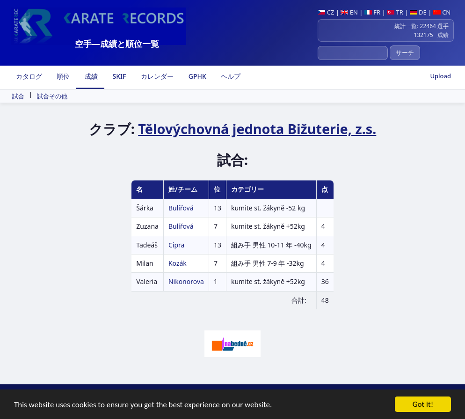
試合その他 (52, 96)
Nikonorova (186, 281)
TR (395, 12)
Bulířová (181, 207)
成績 (90, 76)
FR (372, 12)
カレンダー (156, 76)
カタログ (28, 76)
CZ (326, 12)
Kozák (177, 263)
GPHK (196, 76)
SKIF (118, 76)
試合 (18, 96)
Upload (440, 76)
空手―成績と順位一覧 (117, 43)
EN (349, 12)
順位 (62, 76)
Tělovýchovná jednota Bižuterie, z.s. (257, 129)
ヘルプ (230, 76)
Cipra (176, 244)
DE (418, 12)
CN (441, 12)
